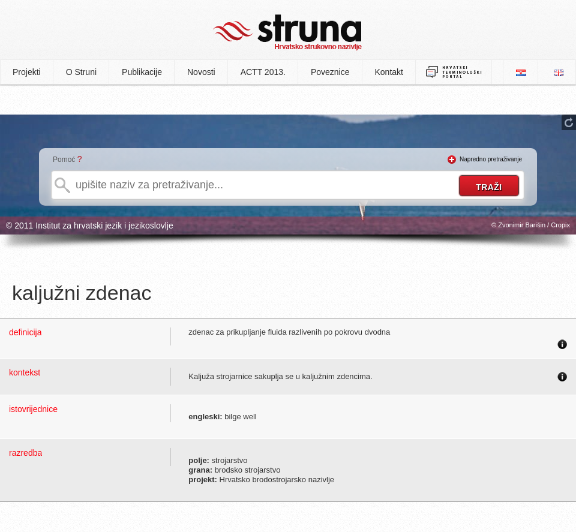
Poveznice (330, 72)
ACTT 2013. (263, 72)
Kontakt (389, 72)
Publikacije (142, 72)
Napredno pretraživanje (491, 159)
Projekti (27, 72)
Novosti (201, 72)
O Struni (81, 72)
